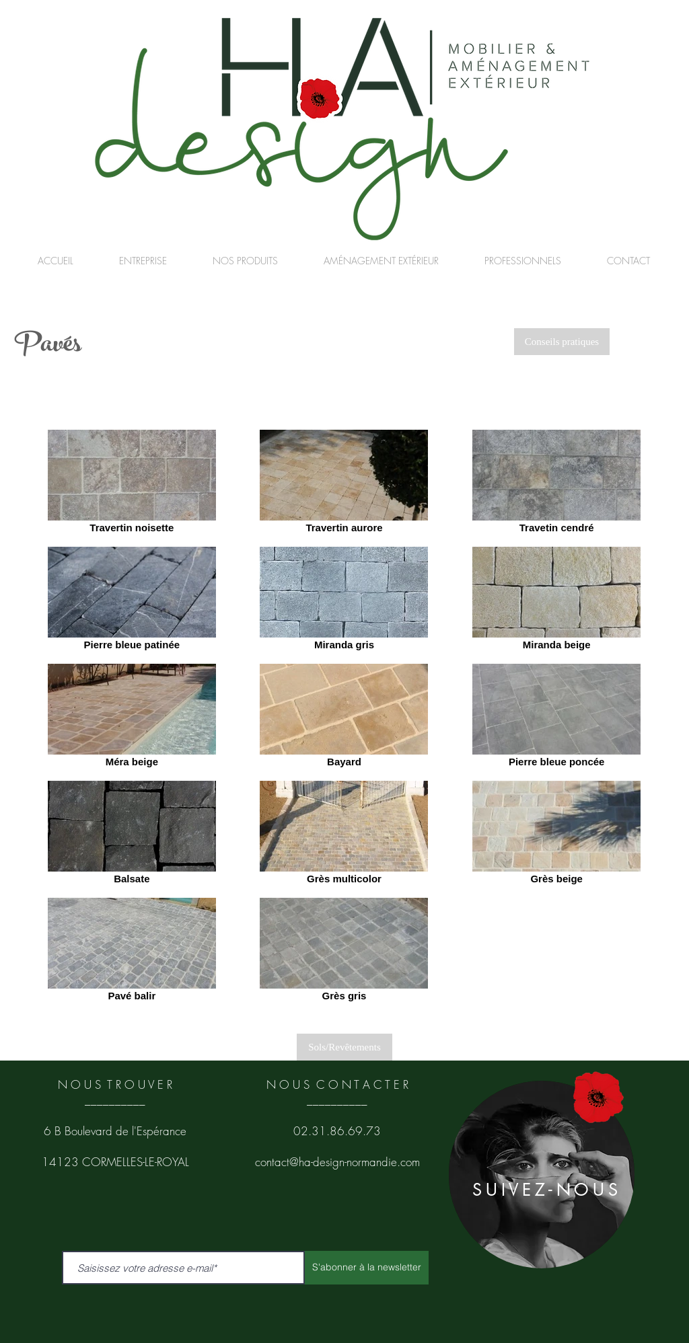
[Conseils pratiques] (562, 341)
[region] (541, 1174)
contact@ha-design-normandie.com (337, 1161)
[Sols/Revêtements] (344, 1047)
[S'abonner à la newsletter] (367, 1267)
